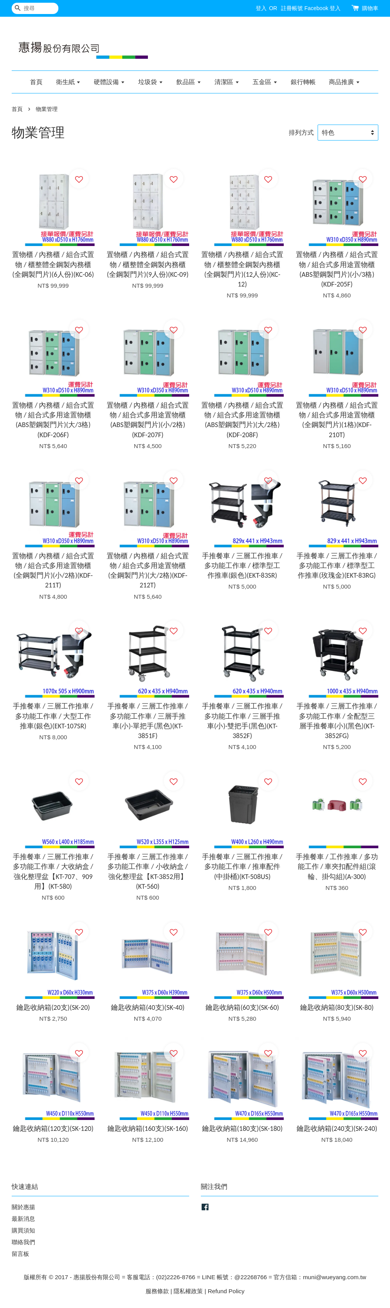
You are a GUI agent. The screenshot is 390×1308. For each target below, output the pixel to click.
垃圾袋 (150, 82)
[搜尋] (35, 8)
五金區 (265, 82)
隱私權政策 (188, 1291)
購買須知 (23, 1230)
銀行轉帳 (303, 82)
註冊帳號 (292, 8)
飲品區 (188, 82)
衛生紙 (68, 82)
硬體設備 (109, 82)
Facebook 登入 (322, 8)
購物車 (370, 8)
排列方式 (301, 132)
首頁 (36, 82)
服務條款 (157, 1291)
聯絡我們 (23, 1242)
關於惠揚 (23, 1207)
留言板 (20, 1253)
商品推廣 (344, 82)
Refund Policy (226, 1291)
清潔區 (226, 82)
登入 (261, 8)
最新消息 (23, 1218)
